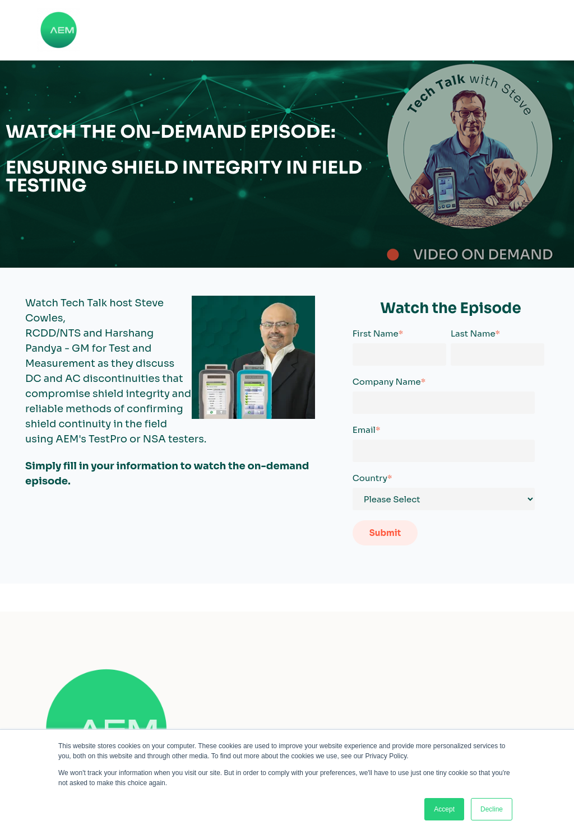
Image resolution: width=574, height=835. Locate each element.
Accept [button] (444, 809)
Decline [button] (491, 809)
